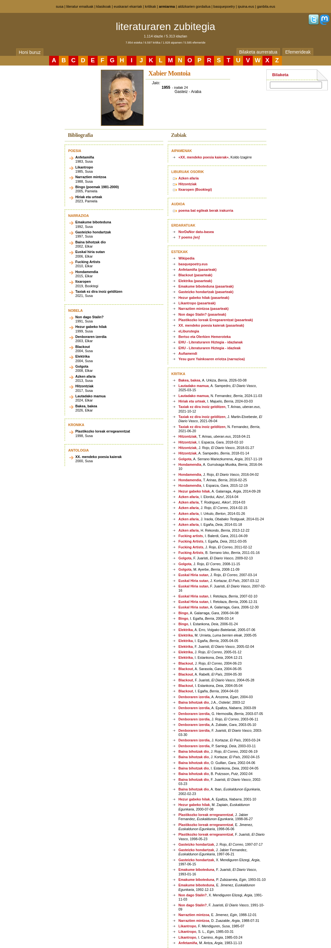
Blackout (185, 663)
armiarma (167, 6)
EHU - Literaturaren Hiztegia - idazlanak (210, 342)
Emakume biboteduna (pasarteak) (206, 286)
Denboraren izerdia (194, 697)
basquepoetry (224, 6)
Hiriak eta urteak (191, 401)
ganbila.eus (266, 6)
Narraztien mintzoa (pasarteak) (203, 309)
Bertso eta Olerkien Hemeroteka (204, 337)
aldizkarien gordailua (194, 6)
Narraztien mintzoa (193, 915)
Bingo (183, 613)
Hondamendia (189, 464)
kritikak (150, 6)
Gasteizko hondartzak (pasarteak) (205, 292)
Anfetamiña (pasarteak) (197, 269)
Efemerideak (298, 52)
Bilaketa (280, 74)
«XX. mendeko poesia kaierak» (203, 157)
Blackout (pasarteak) (195, 275)
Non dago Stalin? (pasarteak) (202, 314)
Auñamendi (187, 353)
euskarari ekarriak (128, 6)
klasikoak (103, 6)
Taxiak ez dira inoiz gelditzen (201, 407)
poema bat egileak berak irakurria (205, 210)
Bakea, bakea (189, 380)
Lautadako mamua (193, 386)
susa (59, 6)
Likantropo (187, 926)
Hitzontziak (187, 184)
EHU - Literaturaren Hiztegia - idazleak (209, 348)
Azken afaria (188, 178)
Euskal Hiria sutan (193, 575)
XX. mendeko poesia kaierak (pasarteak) (211, 325)
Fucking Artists (190, 541)
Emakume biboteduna (196, 870)
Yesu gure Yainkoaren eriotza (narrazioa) (211, 359)
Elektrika (185, 630)
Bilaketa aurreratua (258, 52)
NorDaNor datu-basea (196, 232)
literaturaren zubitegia (165, 26)
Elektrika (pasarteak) (195, 281)
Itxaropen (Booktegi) (195, 189)
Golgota (184, 459)
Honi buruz (30, 52)
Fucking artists (190, 536)
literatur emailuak (79, 6)
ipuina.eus (246, 6)
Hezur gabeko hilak (194, 491)
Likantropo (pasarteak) (197, 303)
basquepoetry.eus (193, 264)
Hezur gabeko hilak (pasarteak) (203, 298)
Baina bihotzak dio (193, 702)
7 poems (189, 237)
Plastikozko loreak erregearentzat (205, 815)
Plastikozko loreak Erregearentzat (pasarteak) (215, 320)
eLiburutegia (188, 331)
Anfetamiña (187, 943)
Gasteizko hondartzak (196, 844)
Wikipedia (186, 258)
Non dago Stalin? (192, 895)
